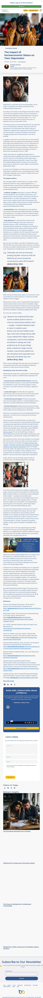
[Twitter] (11, 684)
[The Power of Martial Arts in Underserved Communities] (21, 867)
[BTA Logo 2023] (21, 992)
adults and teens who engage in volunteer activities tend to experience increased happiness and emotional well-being (21, 445)
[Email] (21, 761)
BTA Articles (35, 985)
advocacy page (7, 432)
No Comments (22, 61)
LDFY (39, 997)
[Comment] (21, 749)
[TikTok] (4, 788)
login (18, 986)
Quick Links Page (6, 986)
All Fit (4, 985)
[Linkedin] (8, 684)
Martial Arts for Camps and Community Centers (19, 863)
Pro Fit (14, 985)
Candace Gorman (15, 64)
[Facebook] (4, 684)
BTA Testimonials (27, 985)
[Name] (21, 757)
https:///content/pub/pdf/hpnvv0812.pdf (22, 677)
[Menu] (41, 10)
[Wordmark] (5, 10)
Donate (13, 986)
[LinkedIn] (14, 788)
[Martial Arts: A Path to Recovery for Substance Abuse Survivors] (21, 910)
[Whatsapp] (14, 684)
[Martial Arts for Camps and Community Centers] (21, 835)
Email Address (9, 971)
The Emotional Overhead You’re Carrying (16, 831)
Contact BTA (20, 985)
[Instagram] (11, 788)
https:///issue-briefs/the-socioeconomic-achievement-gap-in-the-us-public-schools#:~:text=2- (18, 619)
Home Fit (9, 985)
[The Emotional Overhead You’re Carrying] (21, 794)
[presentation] (16, 772)
